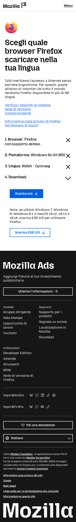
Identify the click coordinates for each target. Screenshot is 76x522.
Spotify (53, 395)
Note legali (9, 486)
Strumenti (11, 364)
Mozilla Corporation (38, 457)
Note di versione (18, 109)
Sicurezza (46, 337)
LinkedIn (42, 395)
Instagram (36, 395)
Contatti (10, 333)
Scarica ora (26, 193)
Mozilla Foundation (22, 454)
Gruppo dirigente (17, 312)
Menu (68, 5)
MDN (7, 370)
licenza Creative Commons (32, 468)
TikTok (48, 395)
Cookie (7, 480)
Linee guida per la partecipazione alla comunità (31, 491)
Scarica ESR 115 (30, 232)
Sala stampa (12, 318)
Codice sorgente (18, 113)
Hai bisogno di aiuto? (22, 125)
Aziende (9, 359)
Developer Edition (17, 353)
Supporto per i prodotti (50, 314)
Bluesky (31, 395)
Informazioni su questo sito (19, 496)
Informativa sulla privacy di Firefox (33, 121)
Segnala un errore (53, 322)
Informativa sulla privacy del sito (23, 475)
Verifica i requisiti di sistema (27, 105)
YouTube (42, 406)
